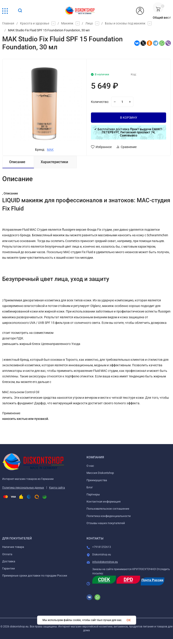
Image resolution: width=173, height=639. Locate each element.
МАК (50, 149)
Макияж (67, 23)
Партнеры (93, 494)
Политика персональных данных (23, 487)
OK (129, 620)
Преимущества (96, 480)
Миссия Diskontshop (100, 473)
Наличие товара (13, 547)
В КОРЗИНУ (128, 117)
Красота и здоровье (34, 23)
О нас (90, 465)
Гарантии (8, 568)
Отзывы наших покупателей (105, 523)
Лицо (89, 23)
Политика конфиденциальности (108, 516)
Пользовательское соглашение (107, 508)
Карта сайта (57, 487)
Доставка (8, 561)
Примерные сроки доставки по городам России (34, 575)
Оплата (7, 554)
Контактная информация (103, 501)
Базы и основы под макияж (125, 23)
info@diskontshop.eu (105, 561)
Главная (8, 23)
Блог (89, 487)
